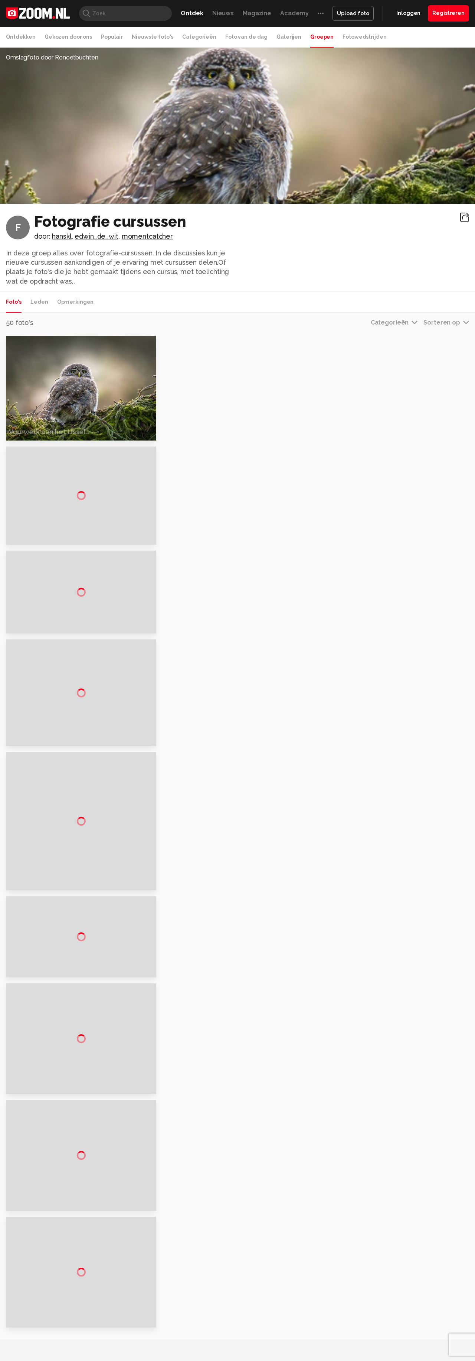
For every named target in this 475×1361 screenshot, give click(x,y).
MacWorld (262, 1355)
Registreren (448, 13)
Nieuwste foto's (152, 37)
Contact (392, 1332)
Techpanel (321, 1355)
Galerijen (288, 37)
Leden (39, 302)
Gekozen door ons (68, 37)
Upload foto (353, 13)
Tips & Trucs (172, 1355)
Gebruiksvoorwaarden (409, 1292)
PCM (103, 1355)
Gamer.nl (348, 1355)
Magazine (257, 13)
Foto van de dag (246, 37)
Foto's (14, 302)
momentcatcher (147, 236)
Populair (112, 37)
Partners (392, 1305)
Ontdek (192, 13)
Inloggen (408, 13)
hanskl (61, 236)
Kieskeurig (42, 1355)
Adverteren (396, 1265)
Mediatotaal (205, 1355)
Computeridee (76, 1355)
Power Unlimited (421, 1355)
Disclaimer (395, 1279)
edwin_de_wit (96, 236)
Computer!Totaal (133, 1355)
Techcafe (235, 1355)
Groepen (322, 37)
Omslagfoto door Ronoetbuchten (52, 57)
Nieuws (223, 13)
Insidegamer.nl (379, 1355)
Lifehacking (292, 1355)
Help (388, 1319)
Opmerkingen (75, 302)
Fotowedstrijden (364, 37)
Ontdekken (21, 37)
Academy (294, 13)
